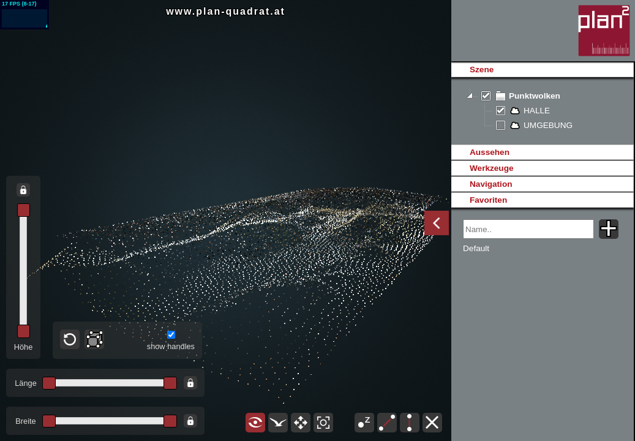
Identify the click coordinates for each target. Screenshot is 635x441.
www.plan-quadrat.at (225, 11)
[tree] (542, 111)
